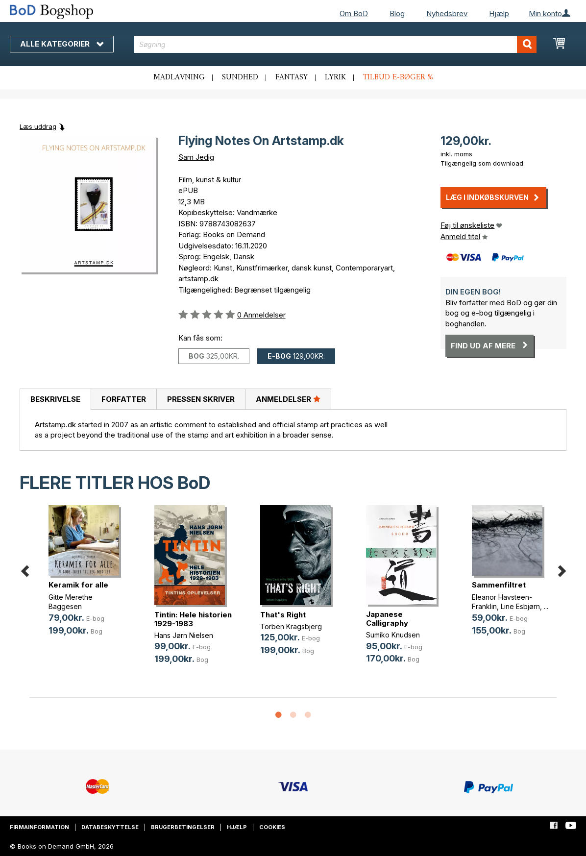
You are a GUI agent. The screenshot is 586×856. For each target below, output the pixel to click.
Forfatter (123, 399)
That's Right (283, 614)
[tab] (55, 399)
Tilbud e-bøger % (398, 77)
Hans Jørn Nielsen (183, 635)
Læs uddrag (38, 126)
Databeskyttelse (110, 827)
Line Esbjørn (520, 606)
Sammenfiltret (499, 584)
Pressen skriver (201, 399)
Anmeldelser (288, 398)
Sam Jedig (196, 157)
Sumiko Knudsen (393, 635)
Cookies (272, 827)
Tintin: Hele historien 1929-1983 (193, 619)
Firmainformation (39, 827)
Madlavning (179, 77)
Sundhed (240, 77)
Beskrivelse (55, 399)
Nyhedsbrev (446, 13)
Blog (397, 13)
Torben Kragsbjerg (291, 626)
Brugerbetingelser (183, 827)
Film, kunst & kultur (209, 179)
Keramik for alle (78, 584)
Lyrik (335, 77)
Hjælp (499, 13)
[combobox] (335, 44)
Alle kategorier (61, 44)
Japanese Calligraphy (387, 619)
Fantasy (291, 77)
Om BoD (354, 13)
